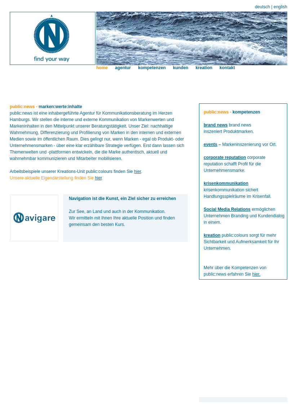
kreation (203, 67)
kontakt (227, 67)
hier (137, 171)
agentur (123, 67)
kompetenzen (152, 67)
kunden (181, 67)
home (102, 67)
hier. (256, 274)
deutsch (262, 6)
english (280, 6)
